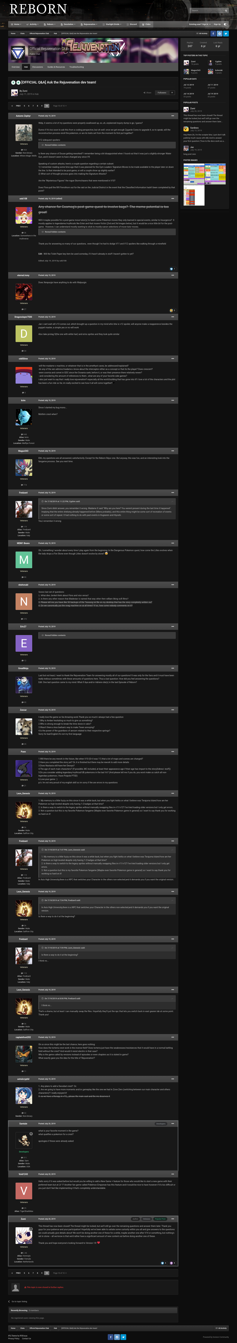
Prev (18, 106)
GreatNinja (23, 668)
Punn (23, 751)
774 (24, 485)
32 (24, 1113)
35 (24, 744)
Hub (26, 67)
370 (24, 619)
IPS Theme (12, 1336)
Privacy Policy (13, 1339)
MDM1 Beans (23, 543)
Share (147, 93)
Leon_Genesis (23, 793)
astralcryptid (23, 1079)
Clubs (147, 24)
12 (24, 660)
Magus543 (23, 451)
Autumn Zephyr (23, 116)
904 (24, 150)
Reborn (50, 24)
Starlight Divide (112, 24)
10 (47, 106)
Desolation (68, 24)
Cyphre (72, 501)
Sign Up (217, 24)
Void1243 (23, 1174)
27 (24, 309)
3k (24, 233)
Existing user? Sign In (200, 24)
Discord (133, 24)
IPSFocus (23, 1336)
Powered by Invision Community (216, 1337)
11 (24, 1071)
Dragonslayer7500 (23, 317)
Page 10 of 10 (60, 106)
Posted (46, 116)
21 (24, 786)
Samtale (23, 1123)
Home (17, 24)
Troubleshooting (77, 67)
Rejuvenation (89, 24)
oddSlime (23, 358)
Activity (33, 24)
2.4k (24, 1253)
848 (24, 434)
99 (24, 577)
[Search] (199, 10)
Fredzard (23, 492)
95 (24, 702)
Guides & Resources (56, 67)
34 (24, 351)
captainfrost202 (23, 1037)
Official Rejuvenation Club (49, 49)
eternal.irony (23, 275)
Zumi (25, 91)
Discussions (37, 67)
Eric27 (23, 626)
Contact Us (26, 1339)
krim (23, 400)
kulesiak (219, 70)
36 (24, 827)
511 (24, 1157)
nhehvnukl (23, 585)
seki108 (23, 198)
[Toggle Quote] (42, 501)
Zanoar (23, 710)
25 (24, 1208)
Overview (16, 67)
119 (24, 527)
